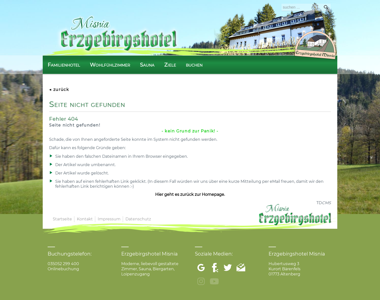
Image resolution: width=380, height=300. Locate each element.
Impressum (109, 219)
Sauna (147, 65)
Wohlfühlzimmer (110, 65)
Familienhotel (64, 65)
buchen (194, 65)
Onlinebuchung (63, 269)
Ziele (170, 65)
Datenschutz (138, 219)
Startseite (62, 219)
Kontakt (85, 219)
